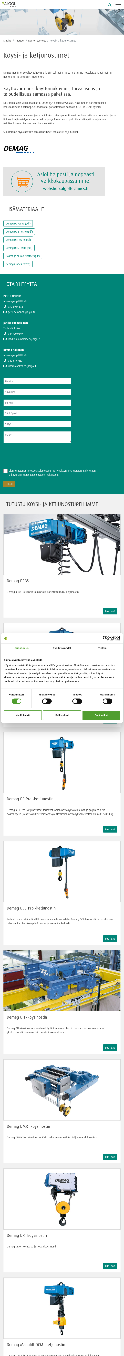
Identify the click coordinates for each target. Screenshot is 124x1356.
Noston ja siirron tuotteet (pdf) (23, 256)
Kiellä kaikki (23, 715)
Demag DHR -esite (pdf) (19, 247)
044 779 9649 (15, 333)
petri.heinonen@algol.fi (21, 312)
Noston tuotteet (37, 40)
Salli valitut (62, 715)
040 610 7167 (15, 360)
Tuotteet (19, 40)
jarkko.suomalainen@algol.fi (24, 339)
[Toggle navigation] (120, 5)
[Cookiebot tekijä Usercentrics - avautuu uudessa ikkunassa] (105, 638)
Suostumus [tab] (22, 648)
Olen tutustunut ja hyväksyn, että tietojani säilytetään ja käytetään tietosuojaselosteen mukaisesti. (52, 472)
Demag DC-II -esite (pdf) (19, 231)
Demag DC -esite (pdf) (18, 223)
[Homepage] (13, 4)
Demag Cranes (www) (18, 264)
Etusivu (7, 40)
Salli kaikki (101, 715)
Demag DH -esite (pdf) (18, 239)
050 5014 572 (15, 306)
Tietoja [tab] (102, 648)
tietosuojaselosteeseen (39, 470)
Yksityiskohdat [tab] (62, 648)
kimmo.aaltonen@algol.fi (22, 366)
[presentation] (29, 453)
